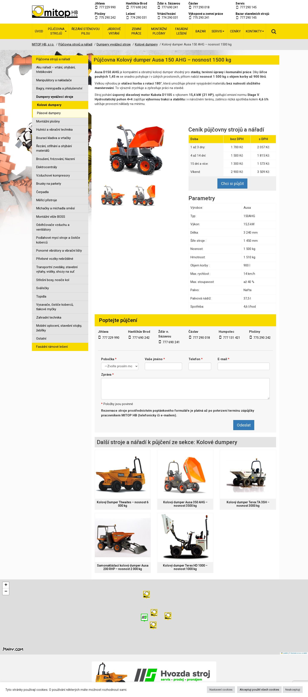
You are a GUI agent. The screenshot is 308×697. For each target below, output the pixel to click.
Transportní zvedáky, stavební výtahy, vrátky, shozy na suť (57, 269)
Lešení (130, 13)
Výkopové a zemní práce (205, 13)
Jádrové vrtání (114, 31)
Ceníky (235, 31)
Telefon (195, 359)
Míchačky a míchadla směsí (55, 208)
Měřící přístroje (46, 200)
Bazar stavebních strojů (252, 13)
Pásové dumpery (49, 113)
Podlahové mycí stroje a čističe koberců (58, 240)
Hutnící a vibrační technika (54, 130)
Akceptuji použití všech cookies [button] (259, 689)
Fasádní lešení (181, 31)
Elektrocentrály (46, 167)
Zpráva (107, 374)
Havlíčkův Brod (136, 3)
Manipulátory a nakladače (54, 80)
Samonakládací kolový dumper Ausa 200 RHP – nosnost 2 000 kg (122, 567)
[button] (167, 616)
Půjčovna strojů (57, 31)
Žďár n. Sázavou (168, 3)
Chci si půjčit (232, 183)
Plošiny (100, 13)
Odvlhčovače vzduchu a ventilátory (52, 227)
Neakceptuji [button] (292, 689)
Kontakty (255, 31)
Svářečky (42, 288)
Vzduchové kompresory (53, 175)
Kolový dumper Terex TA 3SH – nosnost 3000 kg (248, 504)
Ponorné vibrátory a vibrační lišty (59, 250)
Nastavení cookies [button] (220, 689)
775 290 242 (107, 17)
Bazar (201, 31)
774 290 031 (138, 17)
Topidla (41, 296)
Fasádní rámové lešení (52, 347)
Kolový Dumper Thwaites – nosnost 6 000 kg (122, 504)
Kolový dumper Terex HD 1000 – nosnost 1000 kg (185, 567)
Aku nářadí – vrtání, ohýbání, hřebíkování (55, 69)
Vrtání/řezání (166, 13)
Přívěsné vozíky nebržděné (54, 259)
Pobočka (109, 359)
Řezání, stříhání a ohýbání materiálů (54, 148)
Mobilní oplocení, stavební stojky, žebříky (59, 328)
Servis (240, 3)
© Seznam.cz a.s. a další (298, 653)
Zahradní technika (48, 317)
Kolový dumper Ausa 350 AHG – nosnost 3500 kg (185, 504)
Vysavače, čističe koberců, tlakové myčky (54, 307)
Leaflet (284, 653)
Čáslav (193, 3)
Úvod (39, 31)
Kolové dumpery (49, 105)
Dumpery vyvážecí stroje (54, 97)
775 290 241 (201, 17)
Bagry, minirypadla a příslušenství (59, 88)
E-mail (223, 359)
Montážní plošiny (159, 31)
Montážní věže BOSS (50, 217)
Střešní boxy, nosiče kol (52, 280)
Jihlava (100, 3)
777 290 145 (248, 7)
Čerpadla (42, 192)
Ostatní (41, 338)
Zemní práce (136, 31)
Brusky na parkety (48, 184)
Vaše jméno (155, 359)
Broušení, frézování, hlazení (55, 159)
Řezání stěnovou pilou (86, 31)
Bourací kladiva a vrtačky (53, 138)
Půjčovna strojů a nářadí (53, 59)
